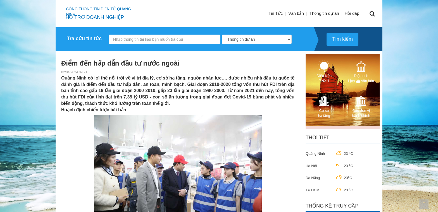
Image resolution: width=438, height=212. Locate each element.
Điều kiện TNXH (324, 71)
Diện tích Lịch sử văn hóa (361, 71)
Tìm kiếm (342, 39)
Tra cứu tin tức (84, 38)
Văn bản (296, 13)
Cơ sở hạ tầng (324, 106)
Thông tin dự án (324, 13)
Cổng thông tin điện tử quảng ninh (105, 10)
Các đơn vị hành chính (361, 106)
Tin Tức (275, 13)
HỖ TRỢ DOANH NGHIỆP (95, 17)
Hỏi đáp (352, 13)
